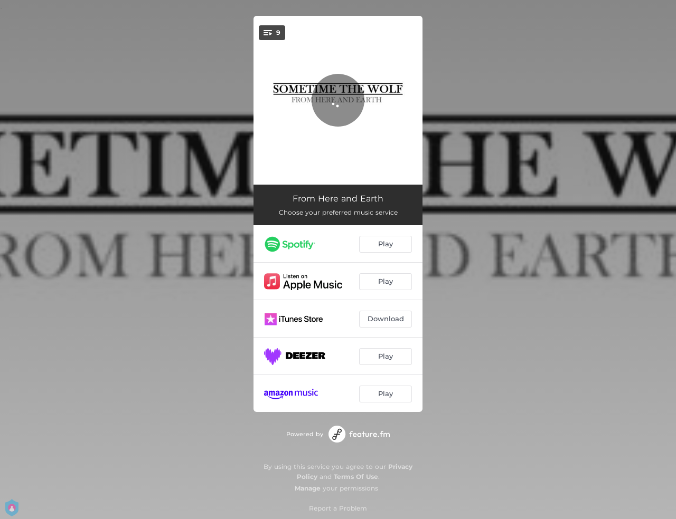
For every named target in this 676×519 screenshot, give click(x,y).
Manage (308, 488)
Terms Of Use (356, 476)
